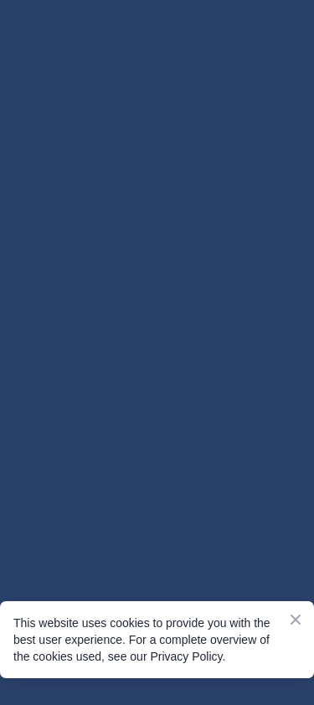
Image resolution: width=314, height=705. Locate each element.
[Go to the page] (157, 86)
